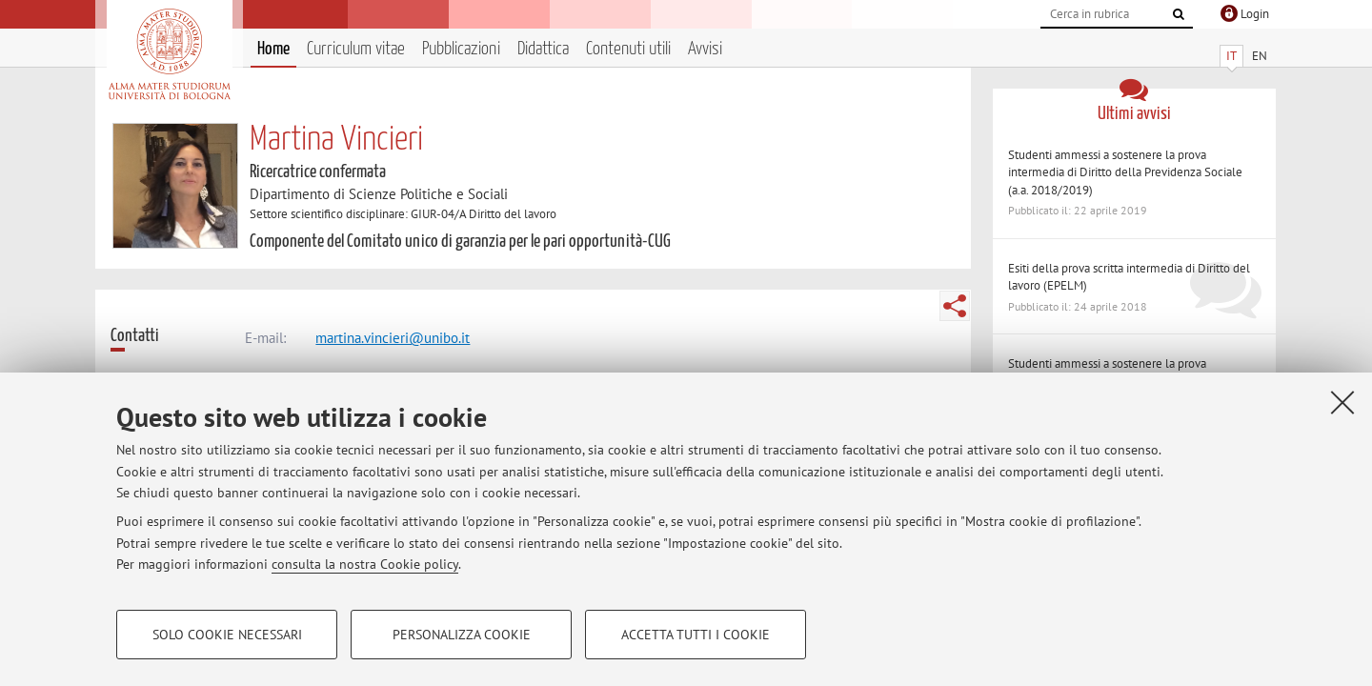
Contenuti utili (628, 49)
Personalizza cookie (462, 634)
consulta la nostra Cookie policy (365, 564)
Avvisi (705, 49)
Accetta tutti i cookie (695, 634)
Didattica (543, 49)
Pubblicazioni (461, 49)
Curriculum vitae (356, 49)
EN (1259, 56)
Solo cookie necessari (227, 634)
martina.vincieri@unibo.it (392, 338)
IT (1231, 56)
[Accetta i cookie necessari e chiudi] (1342, 402)
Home (273, 49)
